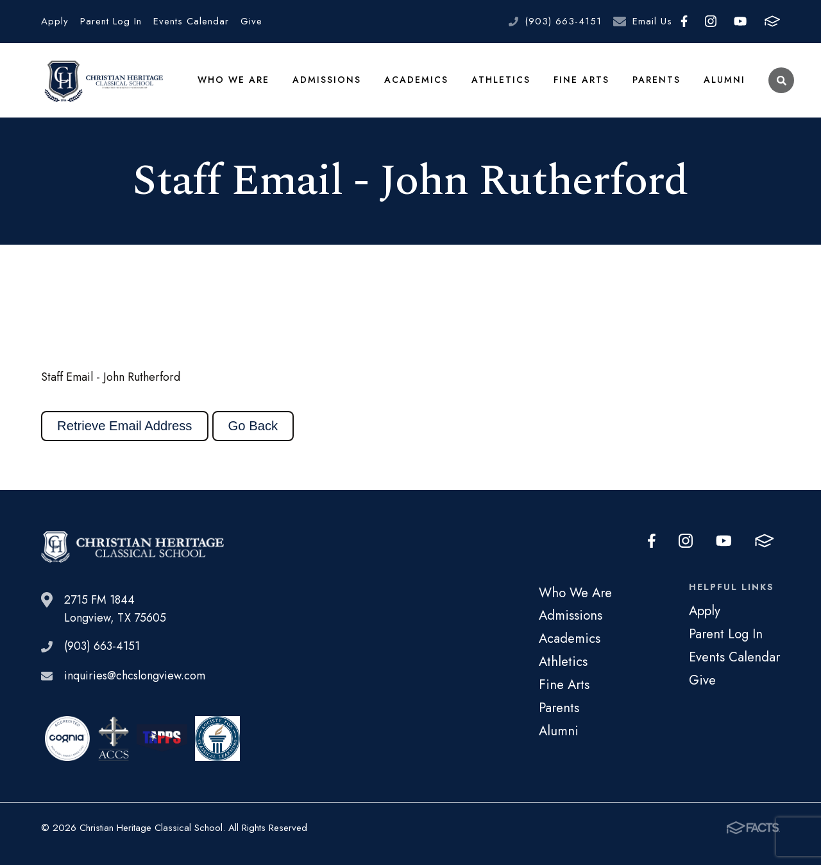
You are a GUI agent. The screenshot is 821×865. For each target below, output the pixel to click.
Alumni (724, 79)
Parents (656, 79)
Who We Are (233, 79)
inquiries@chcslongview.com (134, 676)
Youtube (740, 21)
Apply (55, 21)
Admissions (326, 79)
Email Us (652, 21)
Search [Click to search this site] (781, 80)
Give (251, 21)
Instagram (710, 21)
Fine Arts (581, 79)
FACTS (772, 21)
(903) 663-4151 (563, 21)
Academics (416, 79)
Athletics (500, 79)
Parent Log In (111, 21)
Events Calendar (191, 21)
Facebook (684, 21)
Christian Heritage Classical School (102, 80)
